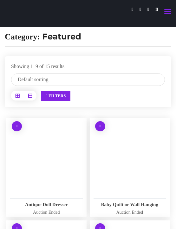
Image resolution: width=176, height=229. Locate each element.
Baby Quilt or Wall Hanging (129, 204)
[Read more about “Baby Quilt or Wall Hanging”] (100, 126)
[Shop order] (88, 79)
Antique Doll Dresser (46, 204)
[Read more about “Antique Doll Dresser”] (17, 126)
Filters (56, 95)
